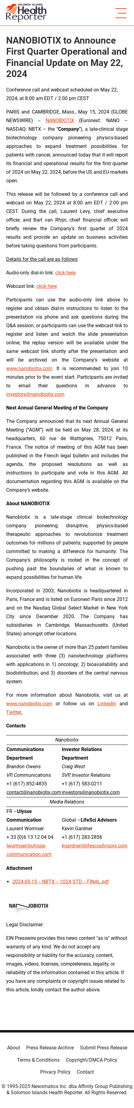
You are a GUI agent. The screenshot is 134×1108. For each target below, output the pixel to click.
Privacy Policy (55, 1072)
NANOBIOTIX (60, 120)
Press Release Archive (50, 1048)
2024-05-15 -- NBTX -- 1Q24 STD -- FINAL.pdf (60, 882)
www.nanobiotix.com (29, 368)
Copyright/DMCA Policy (91, 1060)
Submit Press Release (103, 1048)
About (13, 1048)
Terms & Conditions (38, 1060)
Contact (85, 1072)
